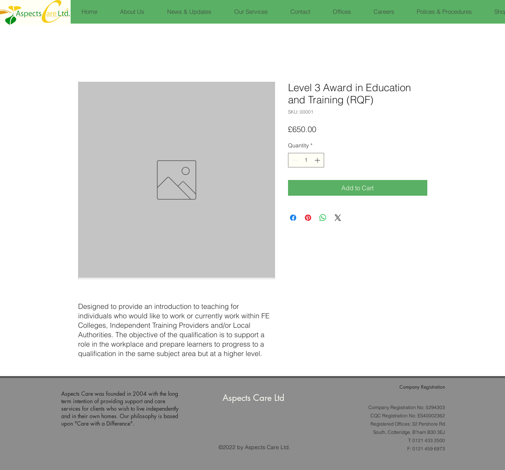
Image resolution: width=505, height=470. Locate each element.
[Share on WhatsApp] (323, 217)
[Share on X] (338, 217)
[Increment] (318, 160)
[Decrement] (294, 160)
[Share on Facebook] (293, 217)
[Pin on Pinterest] (308, 217)
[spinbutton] (306, 160)
